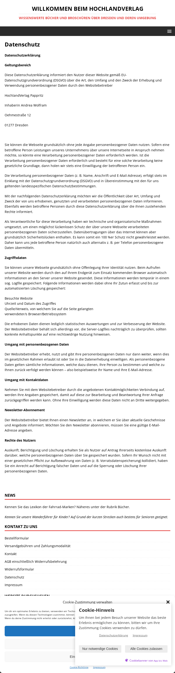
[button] (168, 602)
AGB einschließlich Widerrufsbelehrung (36, 561)
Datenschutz (14, 577)
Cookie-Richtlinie (79, 667)
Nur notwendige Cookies (100, 649)
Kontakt (11, 554)
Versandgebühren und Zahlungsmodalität (37, 546)
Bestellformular (17, 538)
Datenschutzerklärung (113, 635)
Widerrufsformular (19, 569)
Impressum (99, 667)
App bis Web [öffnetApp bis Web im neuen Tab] (161, 660)
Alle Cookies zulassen (146, 649)
